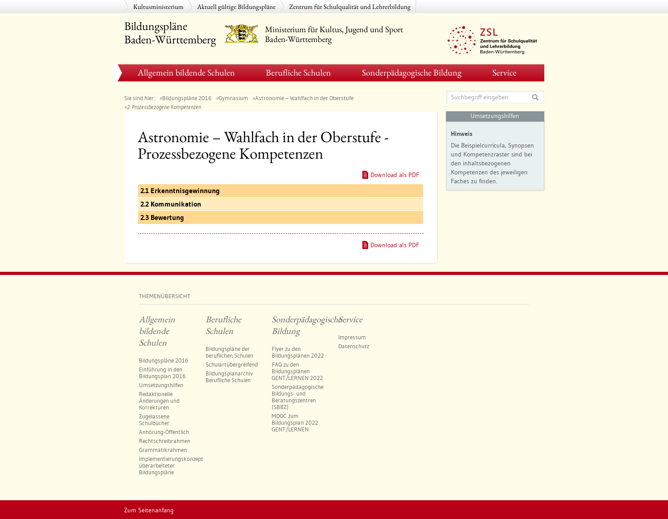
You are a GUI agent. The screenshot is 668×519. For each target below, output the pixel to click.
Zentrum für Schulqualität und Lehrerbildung (350, 6)
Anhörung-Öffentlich (164, 431)
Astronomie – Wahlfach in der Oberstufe (304, 97)
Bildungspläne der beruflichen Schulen (229, 352)
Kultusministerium (158, 6)
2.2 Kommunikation (170, 204)
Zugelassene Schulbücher (154, 419)
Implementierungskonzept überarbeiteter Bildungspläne (171, 465)
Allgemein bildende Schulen (186, 72)
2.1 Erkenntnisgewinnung (180, 190)
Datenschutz (353, 346)
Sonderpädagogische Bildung (412, 72)
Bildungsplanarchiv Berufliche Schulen (229, 377)
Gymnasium (233, 97)
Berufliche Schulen (298, 72)
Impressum (352, 337)
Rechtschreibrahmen (164, 440)
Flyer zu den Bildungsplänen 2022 (298, 352)
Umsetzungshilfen (161, 384)
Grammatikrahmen (163, 449)
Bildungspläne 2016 (186, 97)
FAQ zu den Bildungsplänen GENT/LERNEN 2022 (297, 371)
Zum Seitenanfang (149, 510)
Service (504, 72)
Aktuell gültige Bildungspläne (236, 6)
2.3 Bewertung (162, 217)
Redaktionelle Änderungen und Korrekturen (159, 400)
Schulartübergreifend (232, 364)
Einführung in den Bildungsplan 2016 (162, 373)
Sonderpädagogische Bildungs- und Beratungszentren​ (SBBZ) (297, 396)
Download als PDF (394, 175)
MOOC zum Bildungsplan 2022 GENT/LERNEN (295, 422)
